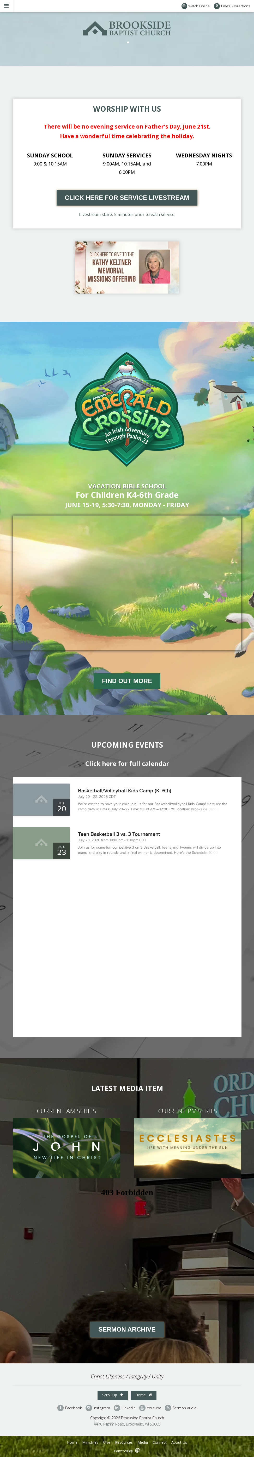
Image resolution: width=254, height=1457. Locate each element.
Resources (124, 1442)
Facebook (69, 1408)
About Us (179, 1442)
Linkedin (124, 1408)
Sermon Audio (181, 1408)
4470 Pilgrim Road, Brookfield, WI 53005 (127, 1424)
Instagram (98, 1408)
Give (106, 1442)
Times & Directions (232, 6)
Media (142, 1442)
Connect (160, 1442)
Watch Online (196, 6)
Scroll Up (112, 1394)
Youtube (150, 1408)
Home (143, 1394)
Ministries (90, 1442)
